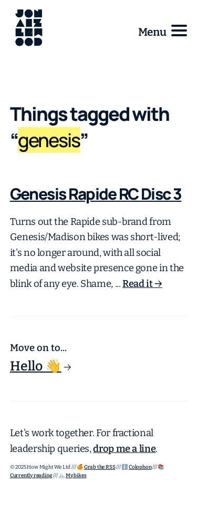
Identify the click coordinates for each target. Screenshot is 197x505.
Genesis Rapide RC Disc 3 (96, 193)
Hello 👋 (35, 366)
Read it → (142, 284)
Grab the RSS (100, 467)
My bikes (76, 475)
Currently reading (31, 475)
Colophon (140, 467)
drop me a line (124, 449)
